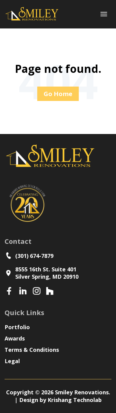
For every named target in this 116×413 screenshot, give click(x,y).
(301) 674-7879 (30, 255)
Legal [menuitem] (12, 361)
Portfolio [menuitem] (17, 327)
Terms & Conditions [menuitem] (32, 349)
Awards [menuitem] (15, 338)
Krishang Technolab (75, 400)
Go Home (58, 94)
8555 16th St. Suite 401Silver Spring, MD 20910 (41, 273)
